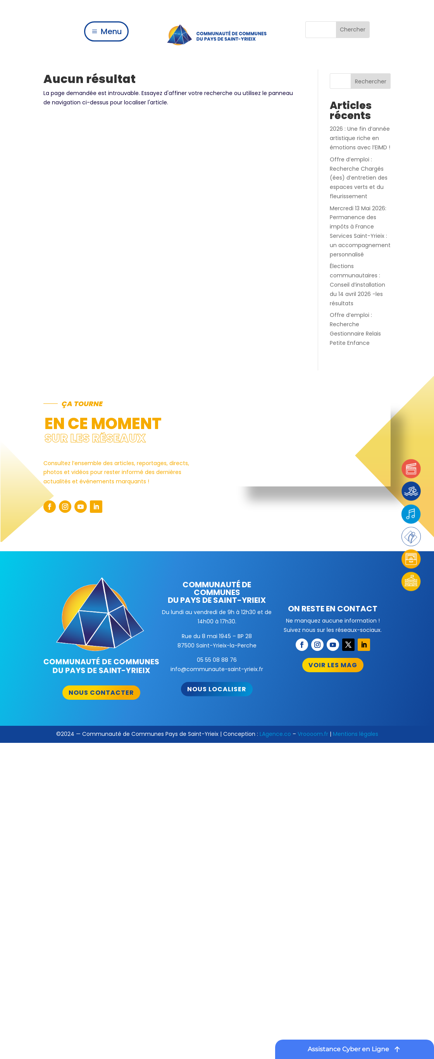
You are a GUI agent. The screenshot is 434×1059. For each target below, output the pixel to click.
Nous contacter (101, 692)
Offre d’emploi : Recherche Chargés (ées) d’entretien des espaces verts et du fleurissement (359, 178)
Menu (111, 31)
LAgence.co (275, 734)
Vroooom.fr (313, 734)
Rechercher (370, 81)
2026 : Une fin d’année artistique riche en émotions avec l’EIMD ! (360, 138)
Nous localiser (216, 689)
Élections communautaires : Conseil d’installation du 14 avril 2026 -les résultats (357, 284)
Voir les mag (332, 665)
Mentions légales (355, 734)
